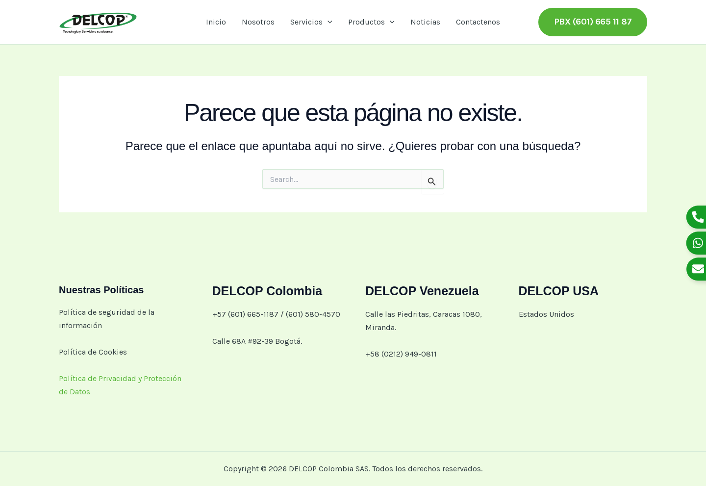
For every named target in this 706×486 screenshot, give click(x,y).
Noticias (425, 21)
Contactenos (478, 21)
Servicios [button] (311, 22)
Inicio (216, 21)
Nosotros (258, 21)
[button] (327, 22)
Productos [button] (371, 22)
